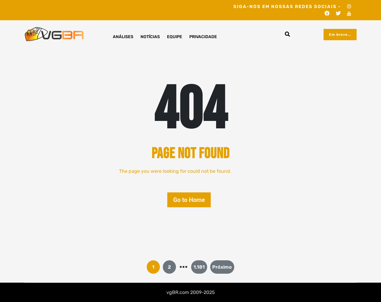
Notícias (150, 36)
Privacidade (203, 36)
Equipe (174, 36)
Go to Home (189, 199)
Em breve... (340, 34)
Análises (123, 36)
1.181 (199, 267)
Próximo (222, 267)
